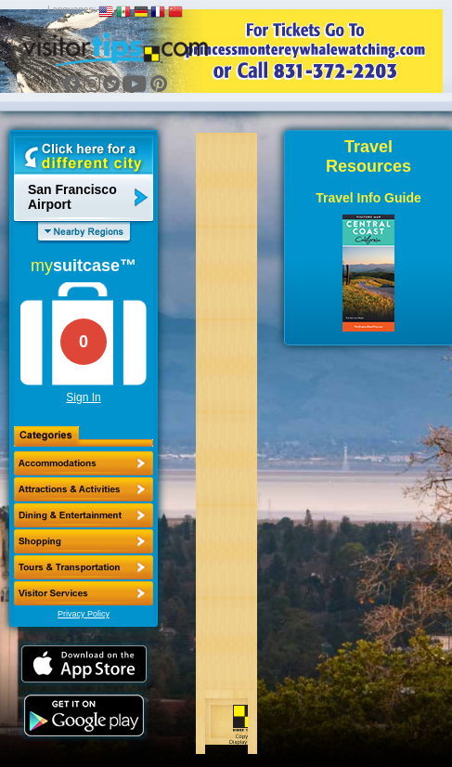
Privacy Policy (84, 613)
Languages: (71, 10)
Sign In (83, 397)
